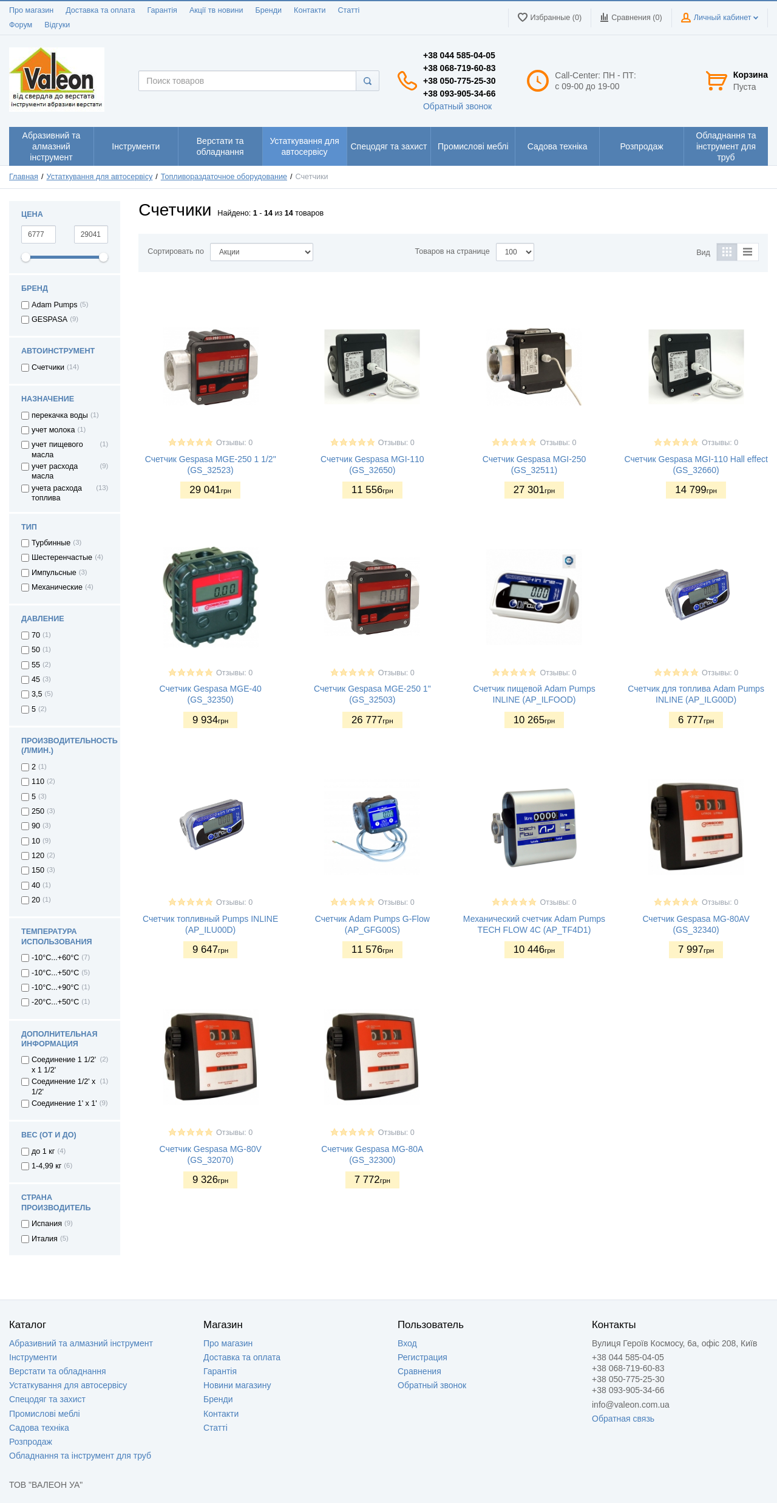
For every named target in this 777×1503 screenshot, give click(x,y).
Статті (348, 10)
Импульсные (54, 572)
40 (36, 885)
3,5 (37, 694)
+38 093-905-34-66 (459, 93)
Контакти (309, 10)
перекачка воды (60, 415)
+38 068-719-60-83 (459, 68)
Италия (45, 1239)
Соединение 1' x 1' (64, 1103)
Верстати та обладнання (57, 1371)
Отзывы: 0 (234, 442)
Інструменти (33, 1357)
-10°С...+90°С (55, 987)
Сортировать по (176, 251)
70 (36, 635)
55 (36, 665)
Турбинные (51, 543)
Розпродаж (30, 1442)
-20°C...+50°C (55, 1002)
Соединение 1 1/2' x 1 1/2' (64, 1064)
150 (38, 870)
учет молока (53, 430)
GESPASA (49, 319)
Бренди (268, 10)
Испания (47, 1223)
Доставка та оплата (100, 10)
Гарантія (162, 10)
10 (36, 841)
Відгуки (57, 25)
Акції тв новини (216, 10)
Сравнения (419, 1371)
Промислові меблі (44, 1414)
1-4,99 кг (46, 1166)
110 (38, 781)
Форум (20, 25)
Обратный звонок (457, 106)
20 (36, 900)
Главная (23, 176)
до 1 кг (43, 1151)
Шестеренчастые (62, 557)
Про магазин (31, 10)
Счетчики (48, 367)
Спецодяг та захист (47, 1399)
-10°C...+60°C (55, 957)
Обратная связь (623, 1418)
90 (36, 826)
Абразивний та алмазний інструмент (81, 1343)
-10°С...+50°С (55, 973)
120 (38, 855)
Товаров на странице (452, 251)
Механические (57, 587)
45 (36, 679)
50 (36, 650)
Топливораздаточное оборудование (224, 176)
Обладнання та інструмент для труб (80, 1455)
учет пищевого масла (57, 449)
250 (38, 811)
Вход (407, 1343)
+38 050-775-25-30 (459, 81)
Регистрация (422, 1357)
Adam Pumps (55, 305)
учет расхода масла (55, 471)
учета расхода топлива (57, 493)
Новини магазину (237, 1385)
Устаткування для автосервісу (100, 176)
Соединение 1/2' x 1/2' (63, 1086)
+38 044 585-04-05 (459, 55)
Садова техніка (39, 1428)
